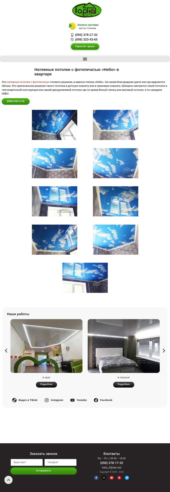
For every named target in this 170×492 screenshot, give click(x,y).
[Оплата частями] (72, 26)
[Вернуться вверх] (8, 480)
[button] (85, 59)
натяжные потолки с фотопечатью (28, 82)
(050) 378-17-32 (111, 463)
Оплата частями (87, 24)
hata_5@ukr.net (111, 467)
